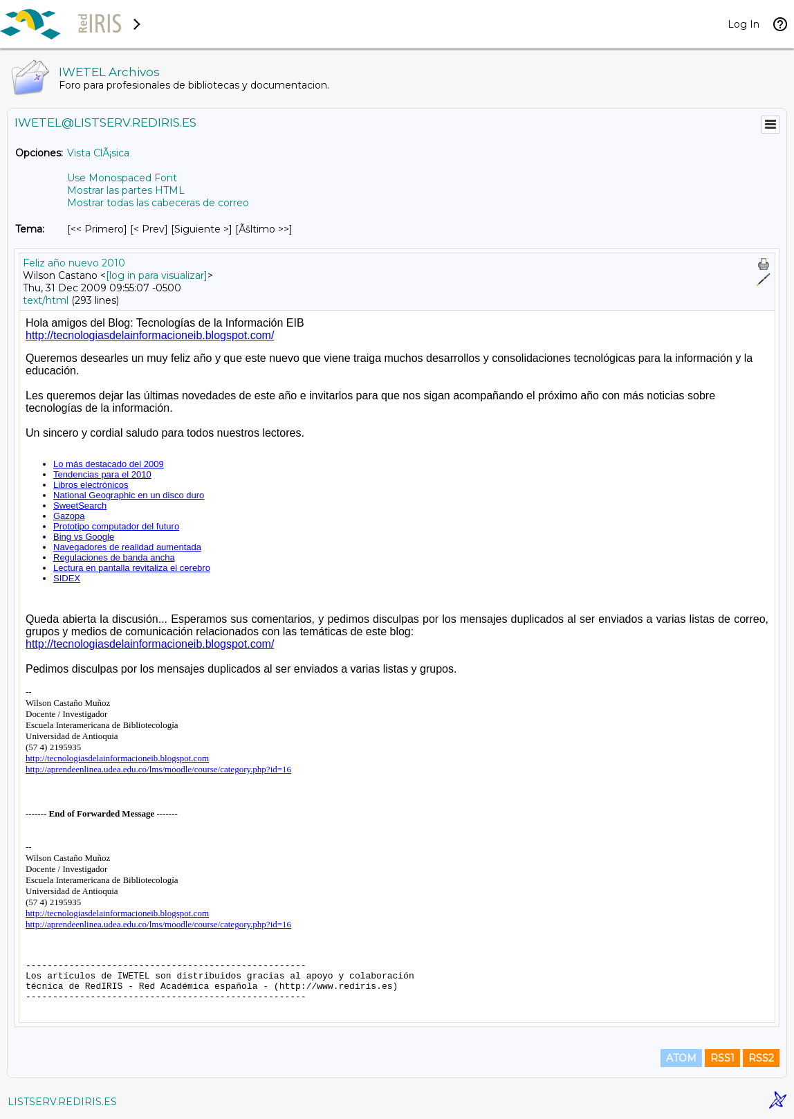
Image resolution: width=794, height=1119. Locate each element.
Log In (743, 24)
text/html (45, 300)
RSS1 (722, 1058)
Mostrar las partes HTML (126, 190)
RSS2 (761, 1058)
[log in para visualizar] (156, 275)
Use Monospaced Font (122, 178)
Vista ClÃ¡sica (98, 153)
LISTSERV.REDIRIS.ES (62, 1101)
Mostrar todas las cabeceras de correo (158, 203)
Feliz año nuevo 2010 (74, 263)
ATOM (681, 1058)
